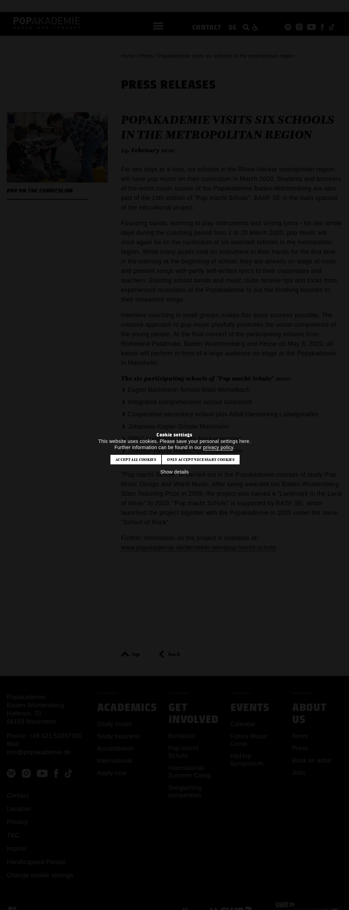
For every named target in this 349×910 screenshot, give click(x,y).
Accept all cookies (136, 459)
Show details (174, 472)
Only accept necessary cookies (200, 459)
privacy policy (218, 447)
